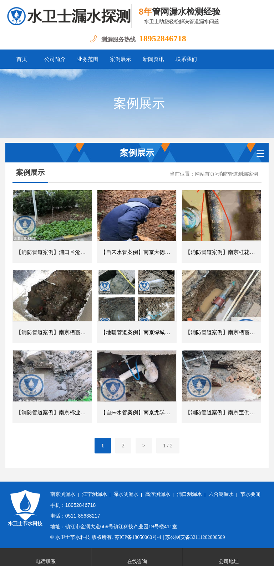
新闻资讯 (153, 59)
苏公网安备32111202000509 (195, 537)
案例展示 (120, 59)
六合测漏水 (221, 494)
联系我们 (186, 59)
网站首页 (205, 174)
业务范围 (87, 59)
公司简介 (55, 59)
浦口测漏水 (189, 494)
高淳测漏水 (157, 494)
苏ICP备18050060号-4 (138, 537)
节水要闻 (250, 494)
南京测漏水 (62, 494)
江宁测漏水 (94, 494)
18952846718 (162, 38)
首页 (21, 59)
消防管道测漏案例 (238, 174)
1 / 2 (168, 445)
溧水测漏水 (125, 494)
